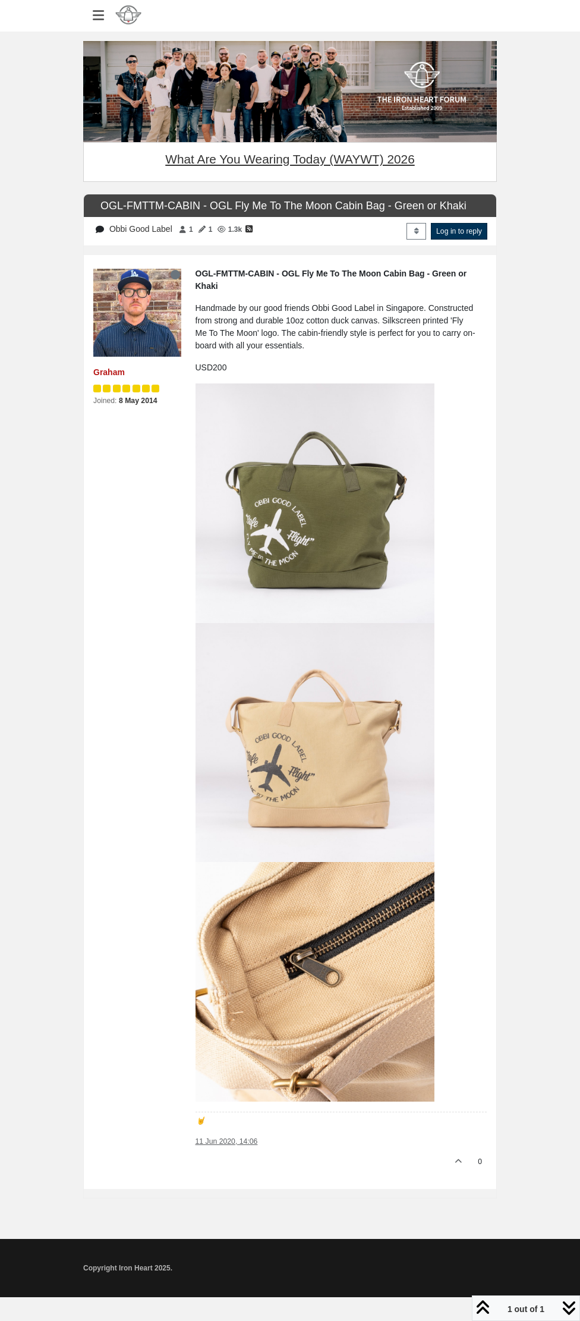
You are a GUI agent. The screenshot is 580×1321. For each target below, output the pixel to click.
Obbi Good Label (140, 229)
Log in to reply (459, 231)
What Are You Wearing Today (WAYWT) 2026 (289, 159)
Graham (109, 372)
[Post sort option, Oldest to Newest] (416, 231)
